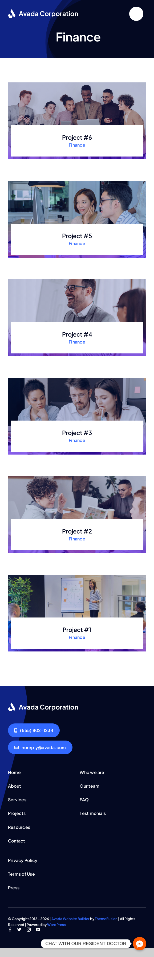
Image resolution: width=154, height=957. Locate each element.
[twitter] (19, 930)
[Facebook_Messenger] (139, 943)
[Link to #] (136, 14)
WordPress (56, 924)
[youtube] (38, 930)
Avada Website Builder (70, 919)
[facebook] (10, 930)
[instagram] (29, 930)
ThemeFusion (106, 919)
